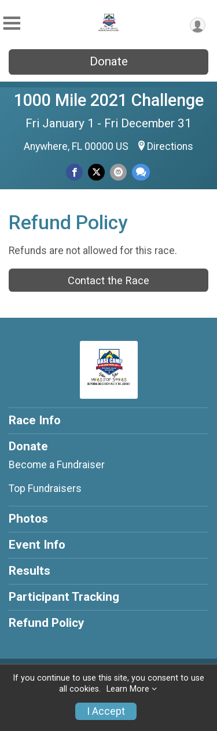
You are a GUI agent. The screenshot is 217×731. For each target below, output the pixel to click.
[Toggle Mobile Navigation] (11, 23)
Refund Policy (46, 623)
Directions (170, 146)
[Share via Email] (118, 172)
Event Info (37, 545)
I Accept (106, 711)
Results (29, 571)
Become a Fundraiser (57, 465)
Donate (109, 61)
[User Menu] (197, 25)
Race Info (35, 420)
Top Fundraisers (45, 488)
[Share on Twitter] (96, 172)
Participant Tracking (64, 597)
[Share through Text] (141, 172)
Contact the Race (108, 280)
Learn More (127, 689)
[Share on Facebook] (74, 172)
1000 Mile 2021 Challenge (109, 100)
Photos (28, 519)
